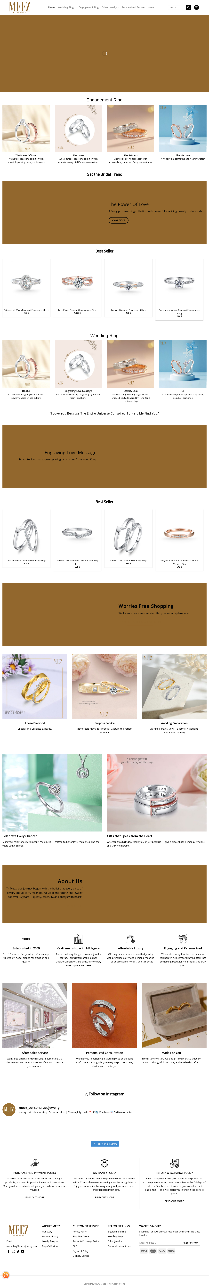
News (151, 7)
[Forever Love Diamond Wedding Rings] (128, 533)
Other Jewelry (110, 7)
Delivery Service (81, 1255)
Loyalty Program (50, 1241)
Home (51, 7)
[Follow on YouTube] (22, 1251)
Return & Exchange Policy (86, 1241)
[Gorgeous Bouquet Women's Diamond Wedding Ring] (179, 533)
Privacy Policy (80, 1231)
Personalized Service (133, 7)
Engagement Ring (89, 7)
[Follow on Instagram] (13, 1251)
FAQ (75, 1246)
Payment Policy (80, 1251)
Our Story (47, 1231)
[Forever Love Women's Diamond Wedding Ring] (77, 533)
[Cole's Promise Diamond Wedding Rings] (26, 533)
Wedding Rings (115, 1236)
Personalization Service (120, 1246)
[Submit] (188, 7)
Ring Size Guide (81, 1236)
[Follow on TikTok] (18, 1251)
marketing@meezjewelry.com (22, 1246)
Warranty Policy (50, 1236)
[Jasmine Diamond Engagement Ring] (128, 283)
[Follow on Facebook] (8, 1251)
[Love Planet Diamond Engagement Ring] (77, 283)
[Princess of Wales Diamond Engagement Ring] (26, 283)
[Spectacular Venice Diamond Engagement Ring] (179, 283)
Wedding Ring (67, 7)
